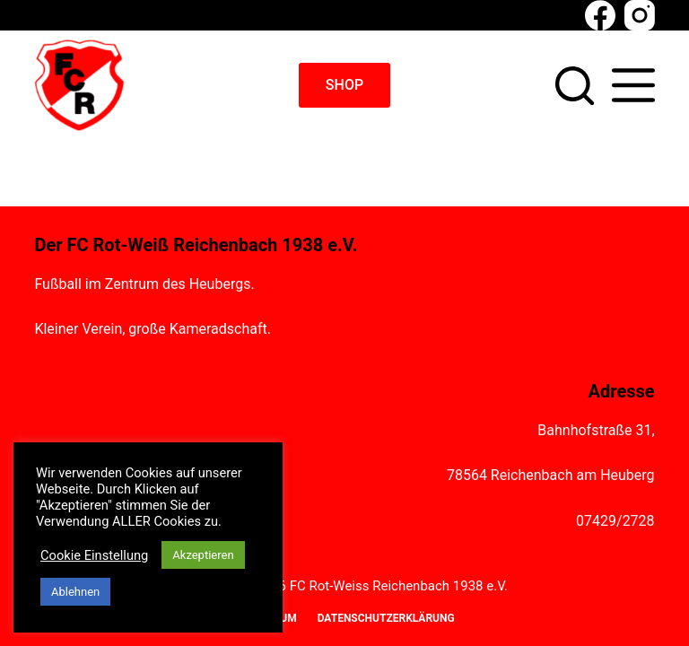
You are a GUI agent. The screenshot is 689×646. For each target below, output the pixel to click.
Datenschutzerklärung (386, 618)
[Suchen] (574, 85)
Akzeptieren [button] (202, 555)
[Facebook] (600, 15)
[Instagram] (639, 15)
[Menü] (633, 85)
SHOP (344, 84)
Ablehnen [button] (75, 591)
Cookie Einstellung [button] (94, 555)
